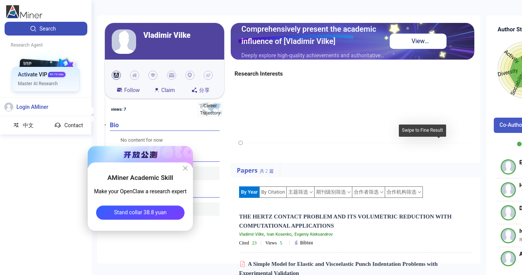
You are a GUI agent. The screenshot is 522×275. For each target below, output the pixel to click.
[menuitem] (46, 29)
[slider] (240, 143)
